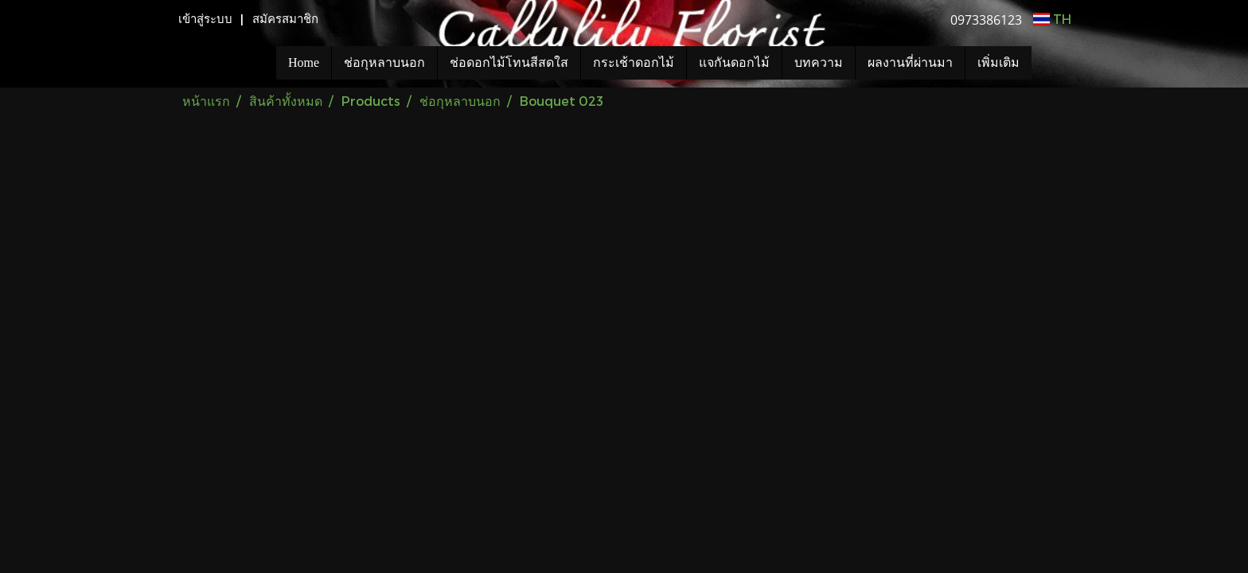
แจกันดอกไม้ (734, 62)
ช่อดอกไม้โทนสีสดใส (509, 62)
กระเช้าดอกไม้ (633, 62)
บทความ (818, 62)
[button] (1055, 63)
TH (1052, 18)
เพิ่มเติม (998, 62)
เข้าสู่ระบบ (205, 19)
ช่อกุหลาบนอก (384, 62)
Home (303, 62)
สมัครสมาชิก (285, 19)
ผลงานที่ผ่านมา (910, 62)
